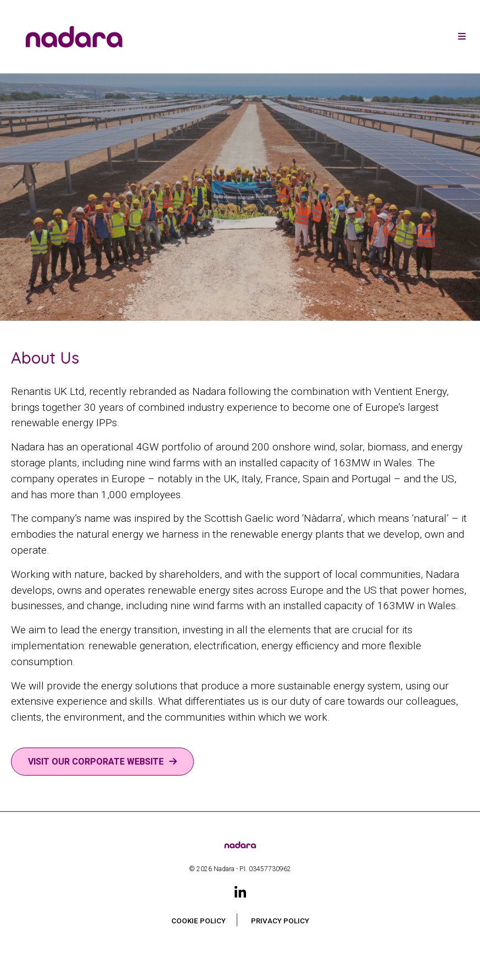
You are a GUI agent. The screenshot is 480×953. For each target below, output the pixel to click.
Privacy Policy (280, 921)
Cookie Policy (198, 921)
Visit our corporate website (96, 761)
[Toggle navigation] (462, 37)
